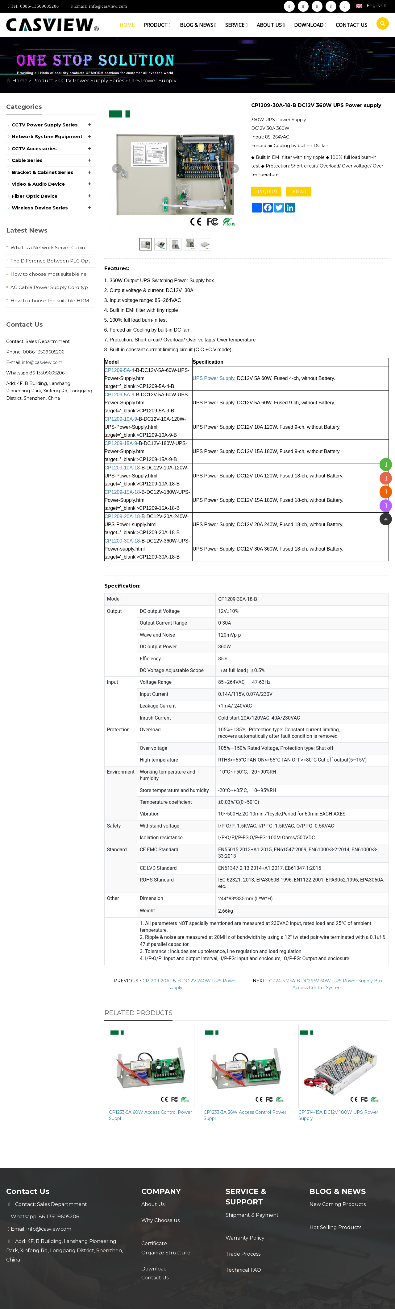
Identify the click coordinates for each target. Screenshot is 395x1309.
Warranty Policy (245, 1227)
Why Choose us (160, 1217)
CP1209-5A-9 (120, 394)
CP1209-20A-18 (122, 516)
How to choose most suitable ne (48, 274)
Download (310, 25)
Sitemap (296, 1299)
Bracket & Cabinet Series (42, 172)
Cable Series (27, 160)
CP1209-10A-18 (122, 467)
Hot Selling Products (335, 1217)
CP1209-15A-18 (122, 492)
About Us (152, 1204)
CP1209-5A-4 (120, 370)
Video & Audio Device (38, 184)
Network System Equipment (47, 136)
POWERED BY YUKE (259, 1299)
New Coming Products (338, 1204)
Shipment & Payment (252, 1215)
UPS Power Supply (152, 81)
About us (271, 25)
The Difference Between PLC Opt (50, 261)
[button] (170, 25)
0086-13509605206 (39, 6)
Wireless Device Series (40, 208)
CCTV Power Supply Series (91, 81)
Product (157, 25)
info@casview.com (107, 6)
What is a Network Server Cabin (47, 247)
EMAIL (298, 191)
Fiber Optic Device (34, 196)
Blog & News (198, 25)
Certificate (154, 1229)
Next (234, 169)
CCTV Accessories (34, 148)
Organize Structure (165, 1241)
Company (161, 1191)
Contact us (351, 25)
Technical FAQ (243, 1252)
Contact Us (154, 1266)
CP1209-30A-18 (122, 540)
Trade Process (243, 1240)
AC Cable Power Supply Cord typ (49, 287)
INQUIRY (266, 191)
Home (127, 25)
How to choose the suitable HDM (49, 301)
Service (236, 25)
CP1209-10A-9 (121, 419)
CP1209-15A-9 (121, 443)
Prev (117, 169)
